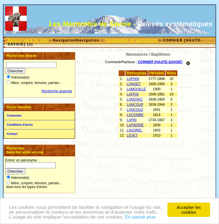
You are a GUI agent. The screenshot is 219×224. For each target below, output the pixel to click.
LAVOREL (134, 130)
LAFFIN (133, 94)
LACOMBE (135, 115)
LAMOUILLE (136, 89)
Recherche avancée (57, 91)
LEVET (132, 135)
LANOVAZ (135, 99)
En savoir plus (140, 217)
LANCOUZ (135, 110)
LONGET (134, 84)
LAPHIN (133, 79)
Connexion (14, 115)
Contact (12, 133)
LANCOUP (135, 105)
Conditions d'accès (20, 124)
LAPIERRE (135, 125)
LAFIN (132, 120)
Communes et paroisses (131, 40)
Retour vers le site (28, 40)
